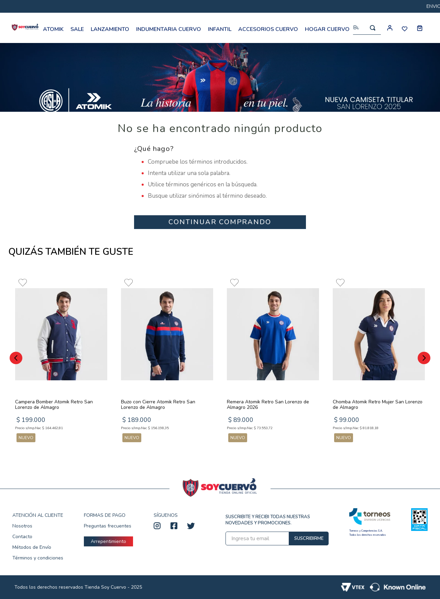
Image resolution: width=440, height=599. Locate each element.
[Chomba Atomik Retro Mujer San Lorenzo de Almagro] (379, 360)
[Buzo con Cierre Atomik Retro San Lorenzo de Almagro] (167, 360)
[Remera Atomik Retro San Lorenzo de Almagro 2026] (273, 360)
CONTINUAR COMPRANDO (219, 222)
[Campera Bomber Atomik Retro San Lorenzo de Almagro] (61, 360)
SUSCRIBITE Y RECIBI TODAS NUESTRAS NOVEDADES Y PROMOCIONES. (268, 520)
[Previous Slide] (16, 358)
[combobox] (367, 28)
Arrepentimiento (108, 541)
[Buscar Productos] (372, 27)
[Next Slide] (424, 358)
